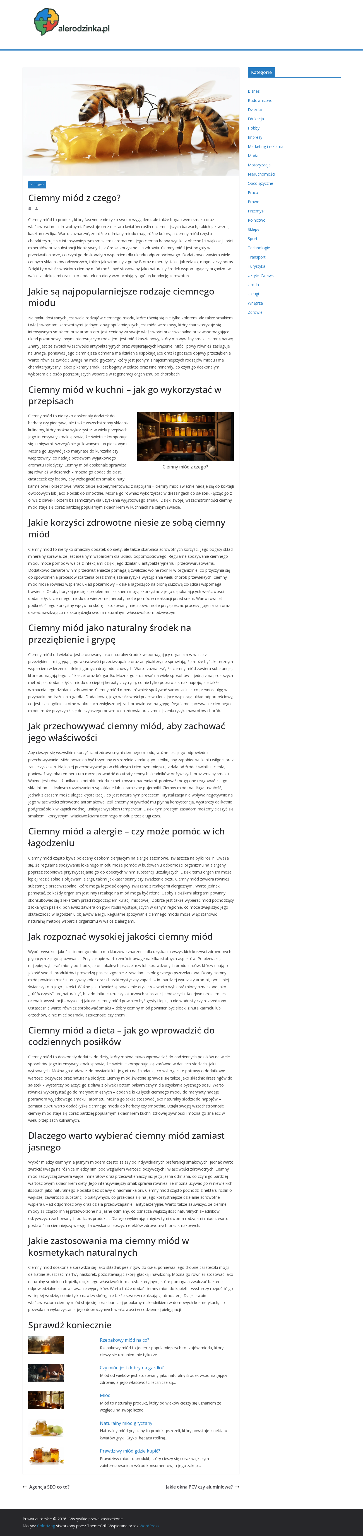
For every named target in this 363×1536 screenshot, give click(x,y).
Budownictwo (260, 100)
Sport (253, 238)
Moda (253, 155)
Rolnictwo (257, 220)
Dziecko (255, 109)
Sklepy (253, 229)
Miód (105, 1395)
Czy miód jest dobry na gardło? (132, 1368)
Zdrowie (37, 185)
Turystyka (256, 266)
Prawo (253, 201)
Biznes (254, 91)
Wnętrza (255, 303)
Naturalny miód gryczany (126, 1423)
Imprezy (255, 137)
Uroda (253, 284)
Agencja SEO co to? (46, 1487)
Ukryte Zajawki (261, 275)
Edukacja (256, 118)
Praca (253, 192)
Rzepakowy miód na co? (124, 1340)
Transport (257, 257)
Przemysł (256, 211)
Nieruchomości (261, 174)
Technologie (259, 247)
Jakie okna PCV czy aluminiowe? (202, 1487)
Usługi (253, 293)
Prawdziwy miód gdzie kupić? (130, 1451)
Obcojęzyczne (260, 183)
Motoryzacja (259, 165)
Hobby (253, 128)
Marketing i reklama (265, 146)
